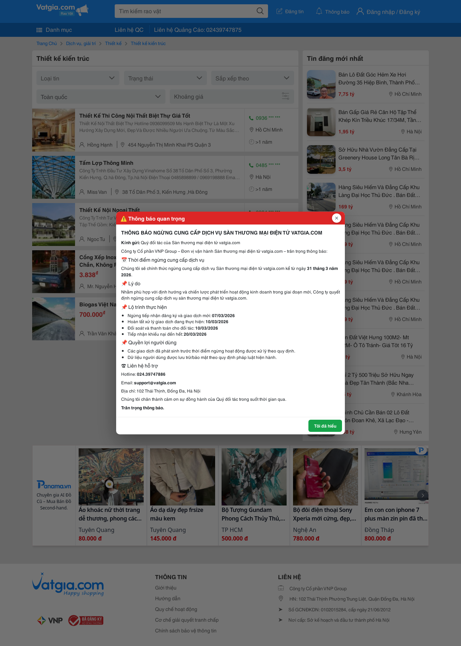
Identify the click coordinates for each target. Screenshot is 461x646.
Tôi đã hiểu (325, 426)
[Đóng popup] (336, 218)
